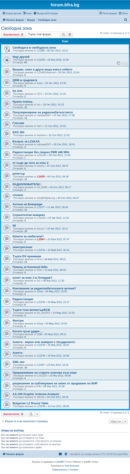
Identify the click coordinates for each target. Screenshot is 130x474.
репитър (19, 173)
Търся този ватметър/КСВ (31, 309)
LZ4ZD (41, 176)
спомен (18, 195)
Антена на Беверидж (27, 204)
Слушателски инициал (29, 215)
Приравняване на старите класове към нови (45, 372)
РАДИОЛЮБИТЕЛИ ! (27, 184)
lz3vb (40, 291)
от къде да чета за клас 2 (30, 162)
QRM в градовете (25, 80)
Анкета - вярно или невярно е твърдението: (44, 342)
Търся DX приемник (27, 256)
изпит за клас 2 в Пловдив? (32, 277)
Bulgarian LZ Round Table (30, 403)
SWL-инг (19, 362)
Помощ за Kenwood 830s (30, 267)
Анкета (17, 352)
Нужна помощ (22, 101)
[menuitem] (45, 13)
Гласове (18, 123)
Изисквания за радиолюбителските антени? (44, 288)
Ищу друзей (21, 56)
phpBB (60, 462)
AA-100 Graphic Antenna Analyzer (36, 394)
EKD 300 (18, 132)
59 (14, 225)
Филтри (18, 320)
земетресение (22, 247)
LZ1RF (41, 365)
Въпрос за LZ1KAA (26, 141)
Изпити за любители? (28, 236)
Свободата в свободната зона (34, 47)
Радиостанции (23, 299)
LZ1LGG (41, 155)
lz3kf (39, 334)
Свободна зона (16, 28)
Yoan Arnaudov (71, 466)
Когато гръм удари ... (28, 331)
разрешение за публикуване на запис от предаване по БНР (55, 383)
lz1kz (40, 83)
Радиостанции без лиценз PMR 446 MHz (41, 152)
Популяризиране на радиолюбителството (43, 112)
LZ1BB (41, 50)
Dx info (17, 91)
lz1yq (40, 323)
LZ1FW (41, 250)
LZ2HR (41, 59)
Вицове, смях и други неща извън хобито (42, 69)
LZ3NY (41, 239)
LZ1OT (41, 207)
